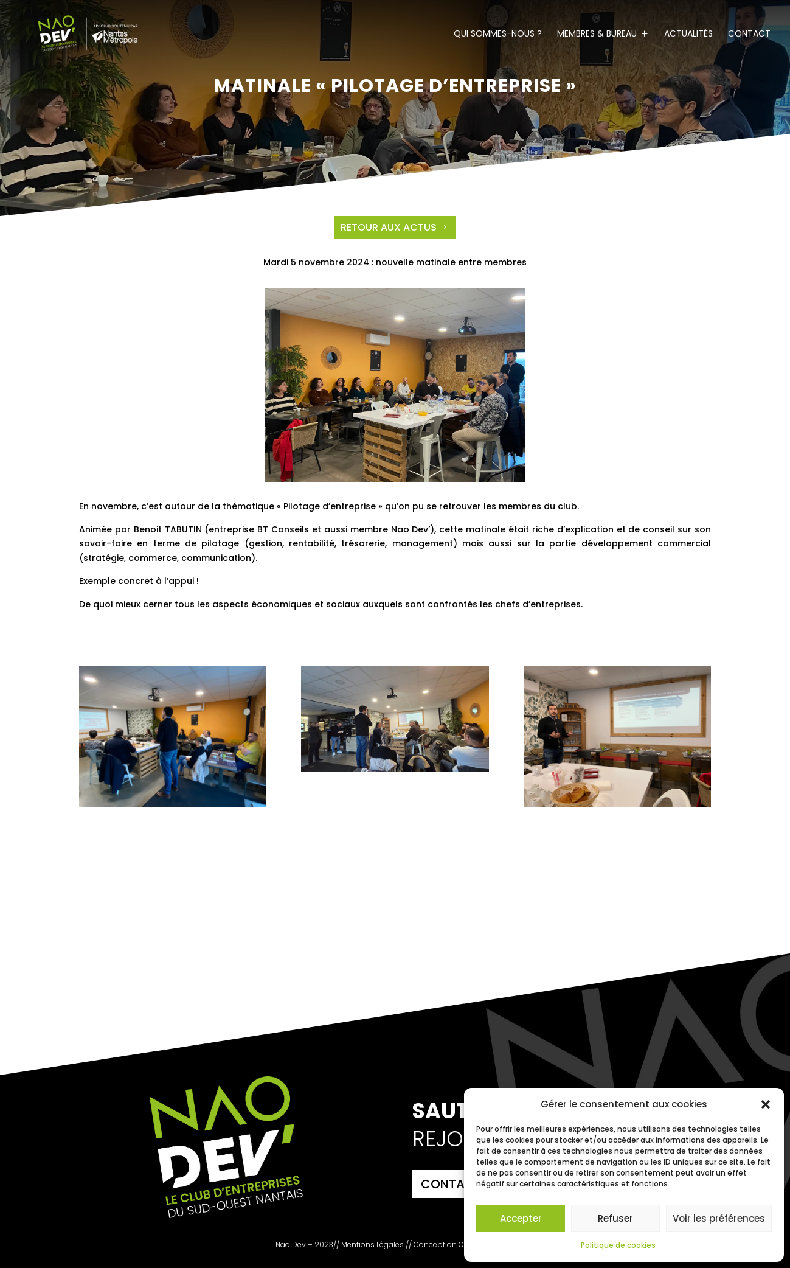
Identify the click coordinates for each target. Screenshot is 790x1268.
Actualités (688, 34)
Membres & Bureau (597, 34)
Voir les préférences (719, 1218)
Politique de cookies (618, 1245)
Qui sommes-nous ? (498, 34)
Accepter (521, 1218)
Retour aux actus (389, 227)
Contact (749, 34)
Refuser (615, 1218)
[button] (766, 1104)
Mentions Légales (372, 1244)
